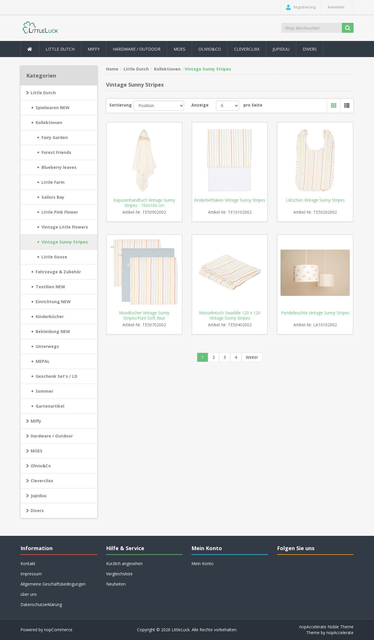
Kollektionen (49, 122)
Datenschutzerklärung (41, 604)
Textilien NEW (50, 286)
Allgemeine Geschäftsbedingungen (53, 584)
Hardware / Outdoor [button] (136, 49)
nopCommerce (58, 629)
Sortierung (120, 105)
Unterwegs (47, 346)
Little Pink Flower (59, 212)
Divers (37, 510)
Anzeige (200, 105)
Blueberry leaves (59, 167)
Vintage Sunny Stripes (64, 242)
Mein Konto (202, 563)
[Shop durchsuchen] (312, 28)
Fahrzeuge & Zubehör (58, 271)
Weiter (252, 357)
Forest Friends (56, 152)
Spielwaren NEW (53, 107)
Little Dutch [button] (60, 49)
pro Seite (252, 105)
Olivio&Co (41, 466)
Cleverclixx (246, 49)
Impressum (31, 573)
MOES (179, 49)
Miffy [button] (94, 49)
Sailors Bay (52, 197)
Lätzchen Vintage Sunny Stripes (315, 200)
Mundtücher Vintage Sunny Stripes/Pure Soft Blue (144, 315)
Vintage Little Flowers (64, 227)
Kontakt (27, 563)
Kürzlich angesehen (124, 563)
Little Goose (54, 257)
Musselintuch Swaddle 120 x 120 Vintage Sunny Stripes (229, 315)
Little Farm (53, 182)
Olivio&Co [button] (209, 49)
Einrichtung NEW (53, 301)
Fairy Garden (54, 137)
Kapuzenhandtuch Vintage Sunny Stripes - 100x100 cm (144, 203)
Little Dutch (43, 92)
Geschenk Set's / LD (56, 376)
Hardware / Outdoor (52, 436)
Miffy (36, 421)
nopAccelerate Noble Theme (326, 626)
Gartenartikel (50, 406)
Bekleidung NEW (53, 331)
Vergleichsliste (119, 573)
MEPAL (43, 361)
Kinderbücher (50, 316)
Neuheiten (116, 584)
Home (112, 69)
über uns (28, 594)
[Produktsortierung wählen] (159, 106)
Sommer (44, 391)
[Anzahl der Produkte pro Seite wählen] (227, 106)
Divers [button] (310, 49)
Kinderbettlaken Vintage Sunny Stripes (229, 200)
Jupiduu (281, 49)
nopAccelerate (340, 632)
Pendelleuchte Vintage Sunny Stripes (315, 312)
